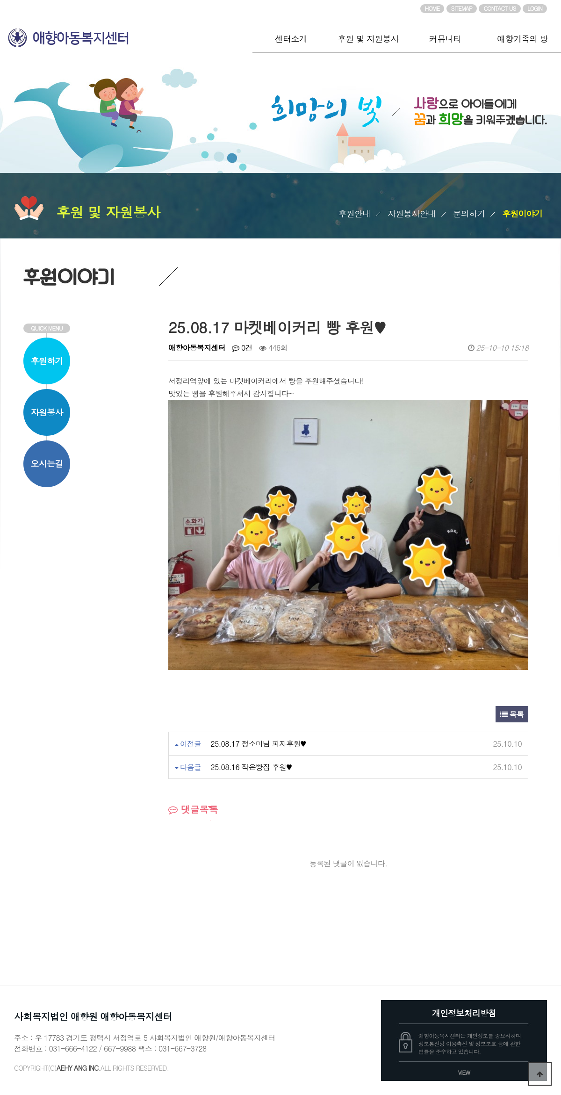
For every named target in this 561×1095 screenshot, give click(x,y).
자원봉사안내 (412, 213)
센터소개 (291, 38)
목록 (512, 714)
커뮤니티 (445, 38)
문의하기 (469, 213)
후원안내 (354, 213)
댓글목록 (193, 809)
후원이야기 (522, 213)
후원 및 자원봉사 (368, 38)
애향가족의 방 (522, 38)
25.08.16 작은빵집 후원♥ (251, 767)
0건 (242, 347)
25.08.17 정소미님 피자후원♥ (258, 743)
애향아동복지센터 (126, 34)
